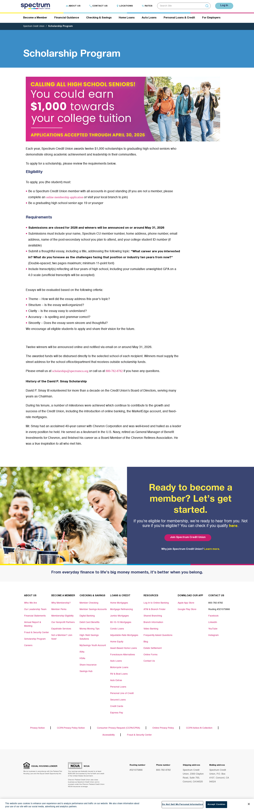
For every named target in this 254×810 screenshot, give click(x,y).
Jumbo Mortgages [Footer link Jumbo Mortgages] (119, 616)
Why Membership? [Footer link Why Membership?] (61, 603)
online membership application (67, 197)
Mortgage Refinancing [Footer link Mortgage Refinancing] (121, 609)
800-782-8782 (122, 371)
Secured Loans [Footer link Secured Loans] (118, 700)
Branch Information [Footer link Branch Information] (153, 622)
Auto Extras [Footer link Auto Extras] (116, 681)
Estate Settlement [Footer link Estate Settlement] (153, 648)
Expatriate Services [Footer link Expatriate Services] (61, 629)
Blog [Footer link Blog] (146, 642)
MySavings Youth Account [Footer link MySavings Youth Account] (93, 645)
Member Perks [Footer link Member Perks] (58, 609)
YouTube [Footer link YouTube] (212, 629)
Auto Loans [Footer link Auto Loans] (116, 661)
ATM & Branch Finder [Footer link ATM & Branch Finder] (155, 609)
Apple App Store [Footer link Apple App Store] (186, 603)
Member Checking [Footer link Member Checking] (89, 603)
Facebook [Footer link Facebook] (213, 616)
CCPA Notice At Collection (199, 728)
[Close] (248, 804)
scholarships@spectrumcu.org (73, 371)
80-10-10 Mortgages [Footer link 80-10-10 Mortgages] (120, 622)
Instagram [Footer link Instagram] (213, 635)
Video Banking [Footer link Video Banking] (151, 629)
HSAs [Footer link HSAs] (82, 658)
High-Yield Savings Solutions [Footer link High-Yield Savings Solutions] (89, 637)
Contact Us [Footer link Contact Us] (149, 661)
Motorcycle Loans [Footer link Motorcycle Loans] (119, 668)
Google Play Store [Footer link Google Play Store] (187, 609)
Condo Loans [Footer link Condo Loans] (117, 629)
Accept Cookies (216, 805)
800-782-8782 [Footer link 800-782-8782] (215, 603)
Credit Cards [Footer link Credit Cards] (116, 706)
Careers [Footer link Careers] (28, 645)
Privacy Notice (37, 728)
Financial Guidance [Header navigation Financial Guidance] (66, 18)
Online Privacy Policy (163, 728)
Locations (123, 6)
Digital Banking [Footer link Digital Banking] (87, 616)
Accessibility (108, 735)
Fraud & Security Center (139, 735)
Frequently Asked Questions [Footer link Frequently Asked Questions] (158, 635)
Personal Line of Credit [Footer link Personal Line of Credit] (122, 694)
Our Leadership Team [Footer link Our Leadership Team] (35, 609)
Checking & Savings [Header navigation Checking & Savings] (99, 18)
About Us (71, 6)
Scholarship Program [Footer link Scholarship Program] (35, 639)
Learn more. (212, 549)
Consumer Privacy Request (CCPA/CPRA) (118, 728)
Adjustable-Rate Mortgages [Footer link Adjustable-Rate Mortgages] (124, 635)
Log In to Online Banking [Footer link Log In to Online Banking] (156, 603)
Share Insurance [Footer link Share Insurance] (88, 664)
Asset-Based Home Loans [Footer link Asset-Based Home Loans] (123, 648)
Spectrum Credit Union (34, 27)
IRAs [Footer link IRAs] (82, 651)
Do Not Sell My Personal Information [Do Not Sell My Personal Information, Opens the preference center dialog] (182, 805)
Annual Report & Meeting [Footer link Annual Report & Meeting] (32, 624)
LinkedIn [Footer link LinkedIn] (212, 622)
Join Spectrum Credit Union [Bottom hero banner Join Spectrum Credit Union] (187, 537)
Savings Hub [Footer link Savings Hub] (86, 671)
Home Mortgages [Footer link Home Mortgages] (119, 603)
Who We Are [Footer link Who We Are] (30, 603)
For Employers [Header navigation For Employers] (211, 18)
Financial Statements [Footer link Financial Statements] (35, 616)
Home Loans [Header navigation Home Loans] (127, 18)
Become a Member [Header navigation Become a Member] (35, 18)
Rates (145, 6)
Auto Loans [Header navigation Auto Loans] (149, 18)
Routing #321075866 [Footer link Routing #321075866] (219, 609)
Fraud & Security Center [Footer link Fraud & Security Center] (36, 632)
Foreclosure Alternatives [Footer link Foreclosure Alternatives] (122, 655)
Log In (223, 5)
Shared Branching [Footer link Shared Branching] (153, 616)
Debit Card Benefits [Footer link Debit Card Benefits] (89, 622)
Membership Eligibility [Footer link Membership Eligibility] (62, 616)
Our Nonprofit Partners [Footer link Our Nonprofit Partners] (63, 622)
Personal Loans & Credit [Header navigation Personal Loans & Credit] (179, 18)
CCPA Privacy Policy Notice (71, 728)
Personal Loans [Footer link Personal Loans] (118, 687)
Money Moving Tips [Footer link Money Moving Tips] (89, 629)
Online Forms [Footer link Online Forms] (150, 655)
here (233, 526)
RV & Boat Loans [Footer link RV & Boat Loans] (119, 674)
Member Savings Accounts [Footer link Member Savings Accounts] (93, 609)
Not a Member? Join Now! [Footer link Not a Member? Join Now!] (61, 637)
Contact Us (97, 6)
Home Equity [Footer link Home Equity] (116, 642)
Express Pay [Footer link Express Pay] (116, 713)
